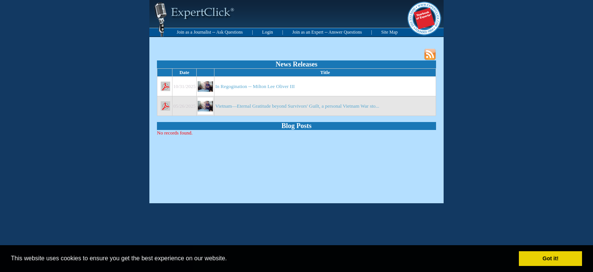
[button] (229, 259)
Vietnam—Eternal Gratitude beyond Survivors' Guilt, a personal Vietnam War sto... (297, 106)
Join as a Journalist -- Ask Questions (210, 32)
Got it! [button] (551, 258)
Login (267, 32)
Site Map (389, 32)
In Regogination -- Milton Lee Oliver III (255, 86)
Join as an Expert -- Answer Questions (327, 32)
